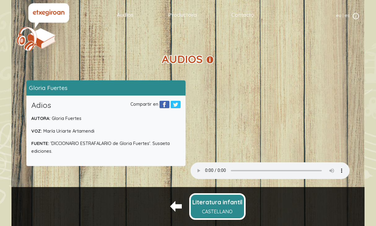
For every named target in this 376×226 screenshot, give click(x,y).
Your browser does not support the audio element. (270, 170)
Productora (182, 14)
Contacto (242, 14)
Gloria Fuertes (48, 88)
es (347, 15)
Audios (125, 14)
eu (338, 15)
